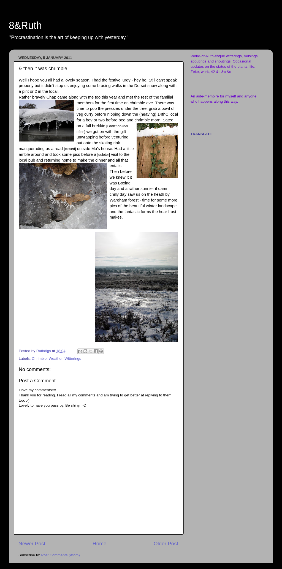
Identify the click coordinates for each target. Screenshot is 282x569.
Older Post (166, 543)
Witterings (72, 358)
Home (99, 543)
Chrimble (39, 358)
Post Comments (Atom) (60, 555)
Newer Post (31, 543)
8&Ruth (25, 25)
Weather (56, 358)
